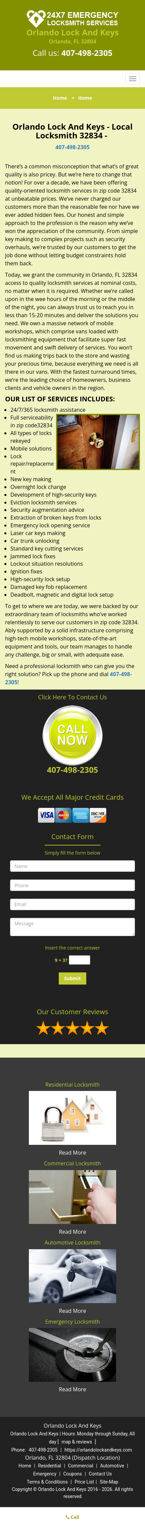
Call (73, 1517)
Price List (84, 1482)
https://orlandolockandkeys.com (98, 1450)
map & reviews (77, 1442)
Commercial (80, 1465)
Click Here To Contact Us (72, 697)
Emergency (44, 1473)
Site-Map (109, 1482)
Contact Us (100, 1473)
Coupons (72, 1473)
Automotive (112, 1465)
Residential (49, 1465)
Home (60, 98)
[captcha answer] (79, 960)
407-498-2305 (86, 52)
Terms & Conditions (47, 1482)
